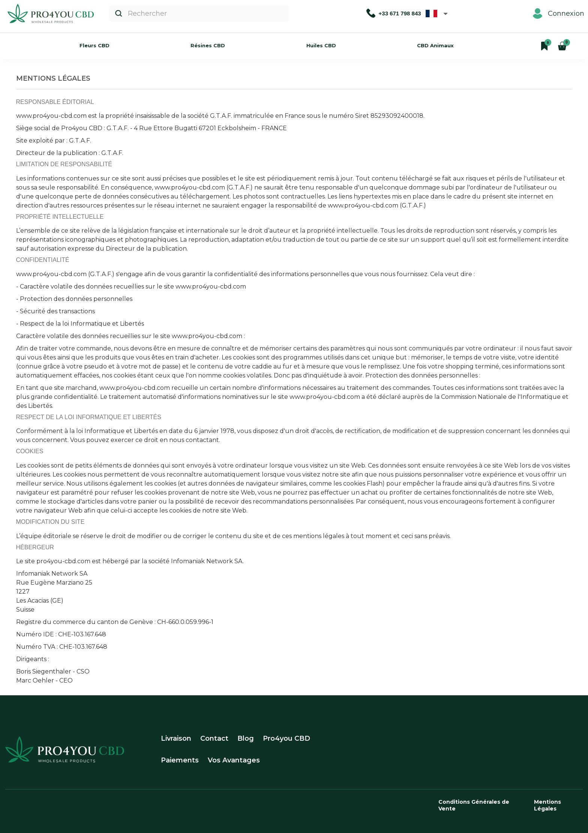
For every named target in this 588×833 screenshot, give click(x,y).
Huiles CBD (321, 45)
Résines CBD (207, 45)
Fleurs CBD (95, 45)
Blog (245, 738)
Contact (214, 738)
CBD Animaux (435, 45)
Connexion (558, 13)
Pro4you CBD (286, 738)
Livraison (176, 738)
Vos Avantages (234, 760)
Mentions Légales (547, 805)
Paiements (180, 760)
